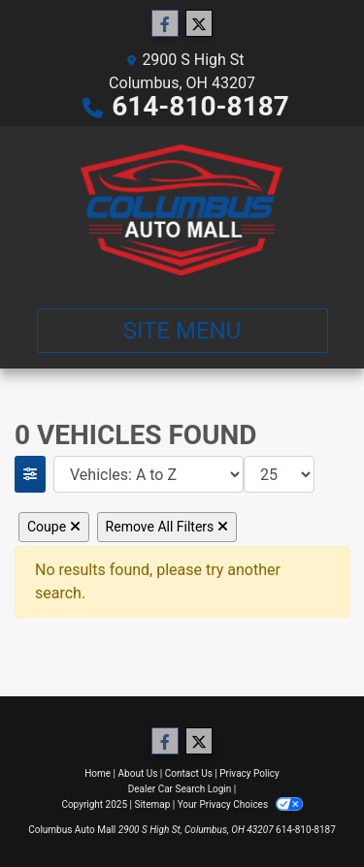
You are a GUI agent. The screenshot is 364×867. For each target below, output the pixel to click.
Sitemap (152, 804)
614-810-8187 (200, 106)
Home (97, 773)
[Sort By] (148, 474)
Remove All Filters (167, 526)
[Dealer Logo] (182, 209)
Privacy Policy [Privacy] (249, 773)
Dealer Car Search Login (180, 789)
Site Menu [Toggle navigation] (182, 330)
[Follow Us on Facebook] (165, 24)
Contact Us (189, 773)
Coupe (54, 526)
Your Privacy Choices (240, 804)
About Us (138, 773)
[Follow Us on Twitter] (199, 24)
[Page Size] (279, 474)
